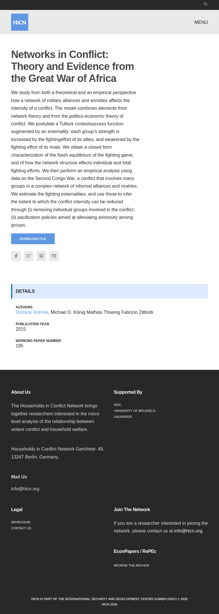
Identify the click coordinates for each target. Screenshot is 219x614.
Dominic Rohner (32, 312)
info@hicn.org (188, 530)
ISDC (117, 404)
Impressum (20, 522)
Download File (33, 238)
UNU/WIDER (123, 416)
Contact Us (21, 528)
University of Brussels (134, 410)
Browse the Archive (131, 565)
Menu (201, 22)
